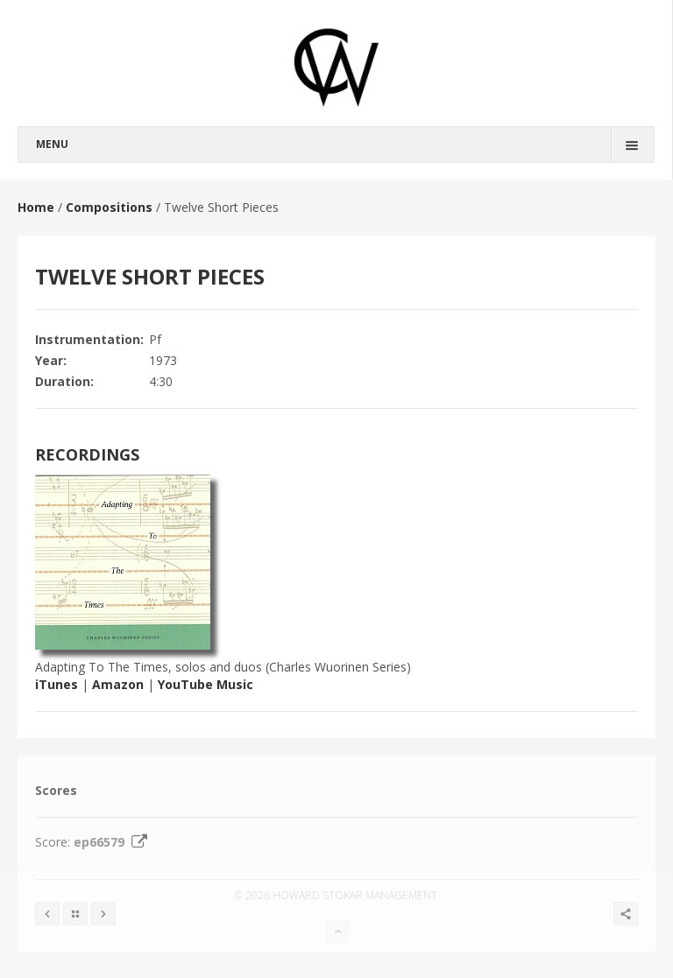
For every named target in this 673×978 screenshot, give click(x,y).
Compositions (109, 207)
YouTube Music (205, 684)
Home (36, 207)
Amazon (118, 684)
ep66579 (113, 842)
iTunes (56, 684)
